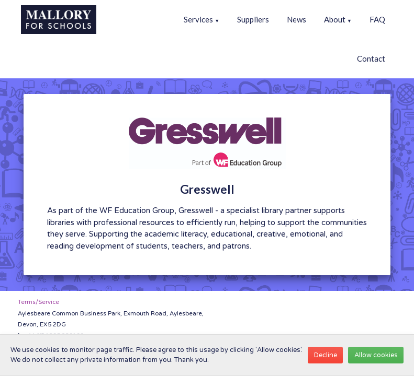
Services (201, 19)
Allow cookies (376, 355)
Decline (325, 355)
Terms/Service (38, 302)
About (338, 19)
